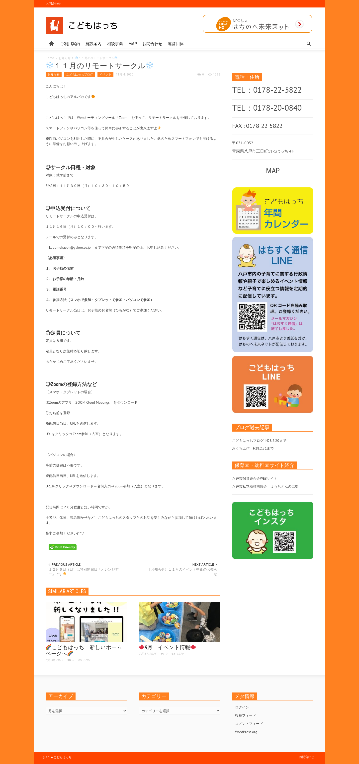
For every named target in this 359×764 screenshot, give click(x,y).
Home (50, 58)
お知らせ (65, 58)
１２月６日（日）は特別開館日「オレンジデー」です (83, 571)
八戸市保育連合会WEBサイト (254, 478)
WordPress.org (246, 732)
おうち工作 (241, 448)
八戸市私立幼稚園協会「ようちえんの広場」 (267, 486)
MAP (132, 43)
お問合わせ (53, 3)
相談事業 (115, 43)
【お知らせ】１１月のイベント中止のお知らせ (182, 571)
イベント (105, 74)
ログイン (242, 707)
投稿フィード (245, 715)
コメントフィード (249, 723)
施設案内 (93, 43)
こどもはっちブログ (79, 74)
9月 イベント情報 (167, 647)
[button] (308, 43)
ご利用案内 (70, 43)
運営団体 (176, 43)
